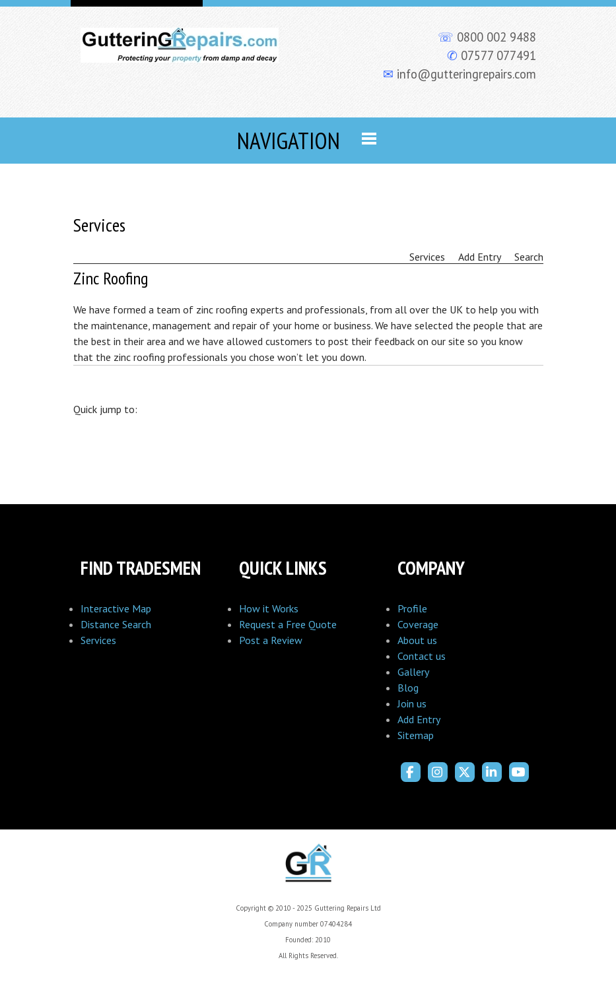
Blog (408, 687)
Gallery (413, 671)
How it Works (268, 608)
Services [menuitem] (427, 256)
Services (98, 640)
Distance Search (116, 624)
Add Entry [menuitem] (479, 256)
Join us (412, 703)
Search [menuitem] (528, 256)
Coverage (417, 624)
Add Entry (418, 719)
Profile (412, 608)
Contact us (421, 656)
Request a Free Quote (288, 624)
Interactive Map (116, 608)
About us (417, 640)
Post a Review (270, 640)
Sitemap (415, 735)
